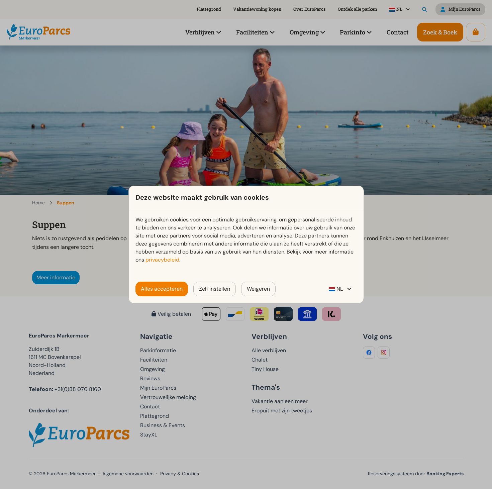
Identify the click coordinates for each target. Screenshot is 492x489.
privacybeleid (162, 259)
